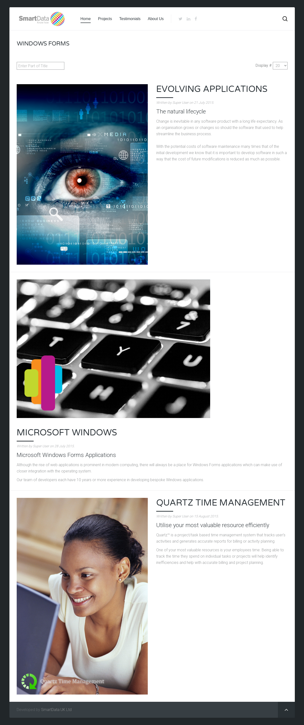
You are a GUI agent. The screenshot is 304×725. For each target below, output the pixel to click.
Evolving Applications (211, 89)
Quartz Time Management (220, 503)
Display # (263, 65)
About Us (156, 19)
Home (86, 19)
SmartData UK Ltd (56, 709)
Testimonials (130, 19)
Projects (105, 19)
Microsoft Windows (67, 432)
